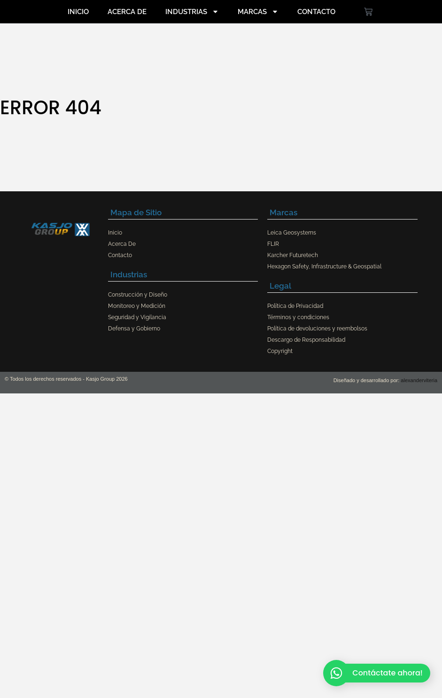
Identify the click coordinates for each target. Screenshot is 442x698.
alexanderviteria (419, 380)
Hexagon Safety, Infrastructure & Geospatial (324, 266)
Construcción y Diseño (137, 294)
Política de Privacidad (295, 306)
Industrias (192, 11)
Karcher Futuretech (292, 255)
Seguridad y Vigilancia (137, 317)
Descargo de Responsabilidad (306, 340)
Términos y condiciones (298, 317)
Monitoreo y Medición (136, 306)
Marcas (258, 11)
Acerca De (127, 12)
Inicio (78, 12)
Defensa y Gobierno (134, 328)
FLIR (273, 244)
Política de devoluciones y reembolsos (317, 328)
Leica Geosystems (291, 232)
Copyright (280, 351)
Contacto (316, 12)
